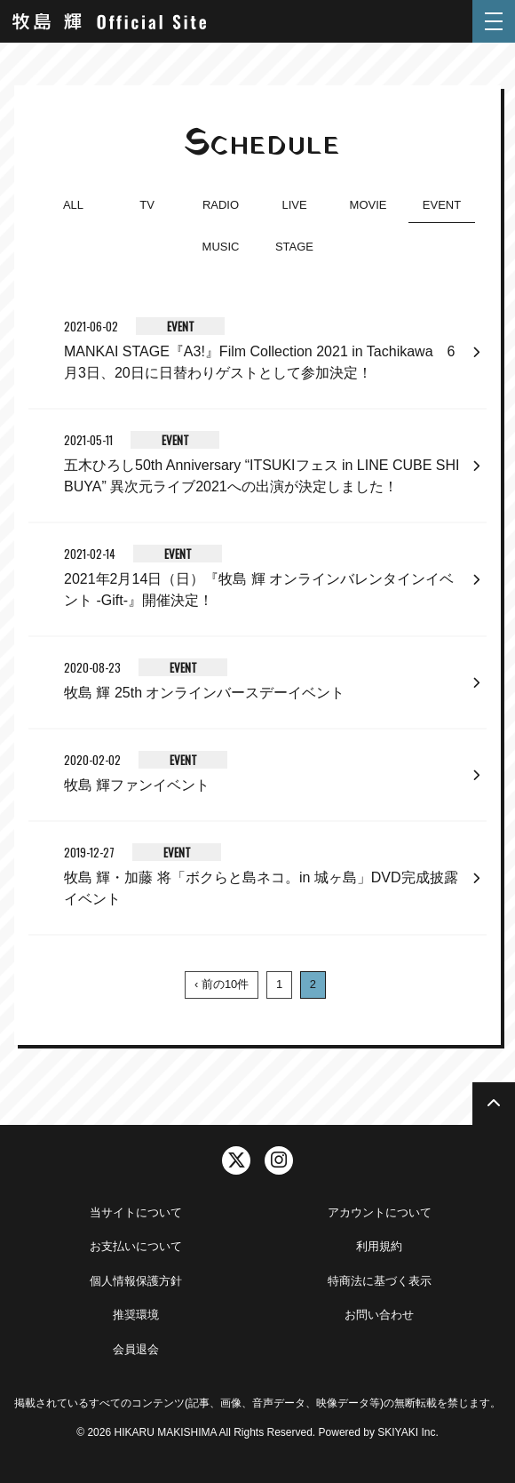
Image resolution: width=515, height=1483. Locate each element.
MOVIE (368, 204)
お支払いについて (136, 1246)
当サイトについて (136, 1212)
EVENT (442, 204)
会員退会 (136, 1349)
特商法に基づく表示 (380, 1281)
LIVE (293, 204)
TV (146, 204)
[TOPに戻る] (493, 1103)
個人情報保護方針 (136, 1281)
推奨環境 (136, 1314)
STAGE (294, 246)
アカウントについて (380, 1212)
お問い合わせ (379, 1314)
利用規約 (379, 1246)
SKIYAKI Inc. (407, 1432)
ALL (73, 204)
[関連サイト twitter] (236, 1160)
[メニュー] (493, 21)
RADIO (220, 204)
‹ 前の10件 (221, 984)
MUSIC (221, 246)
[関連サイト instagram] (279, 1160)
